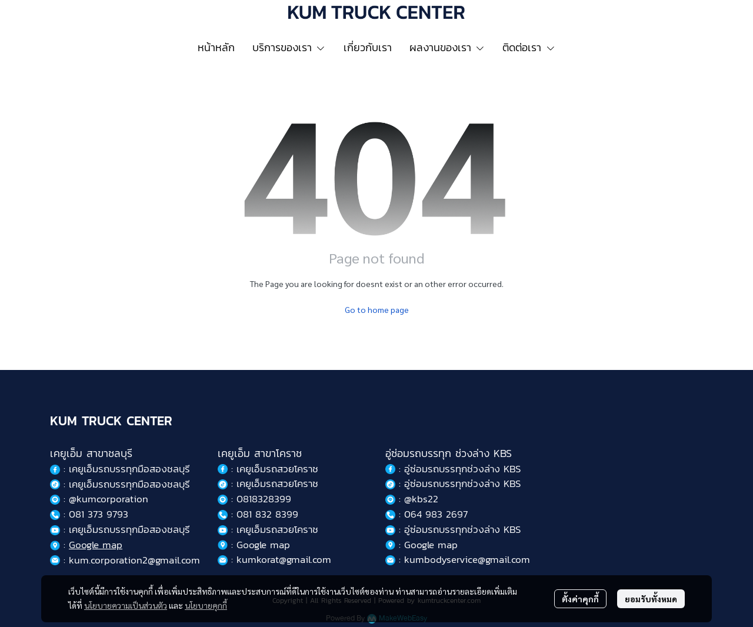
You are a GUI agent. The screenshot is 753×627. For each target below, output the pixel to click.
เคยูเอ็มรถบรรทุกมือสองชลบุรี (129, 468)
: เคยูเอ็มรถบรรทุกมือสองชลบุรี (120, 484)
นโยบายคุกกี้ (206, 605)
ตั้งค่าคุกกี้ (580, 598)
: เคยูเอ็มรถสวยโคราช (268, 468)
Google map (95, 544)
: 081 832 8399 (258, 514)
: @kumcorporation (99, 498)
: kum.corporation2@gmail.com (125, 560)
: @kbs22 (411, 498)
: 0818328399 (254, 498)
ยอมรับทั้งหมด (651, 598)
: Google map (254, 544)
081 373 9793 (98, 514)
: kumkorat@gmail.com (274, 559)
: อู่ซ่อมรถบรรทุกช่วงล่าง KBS (453, 468)
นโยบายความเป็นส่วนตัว (125, 605)
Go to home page (377, 309)
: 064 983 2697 (426, 514)
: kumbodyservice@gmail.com (457, 559)
